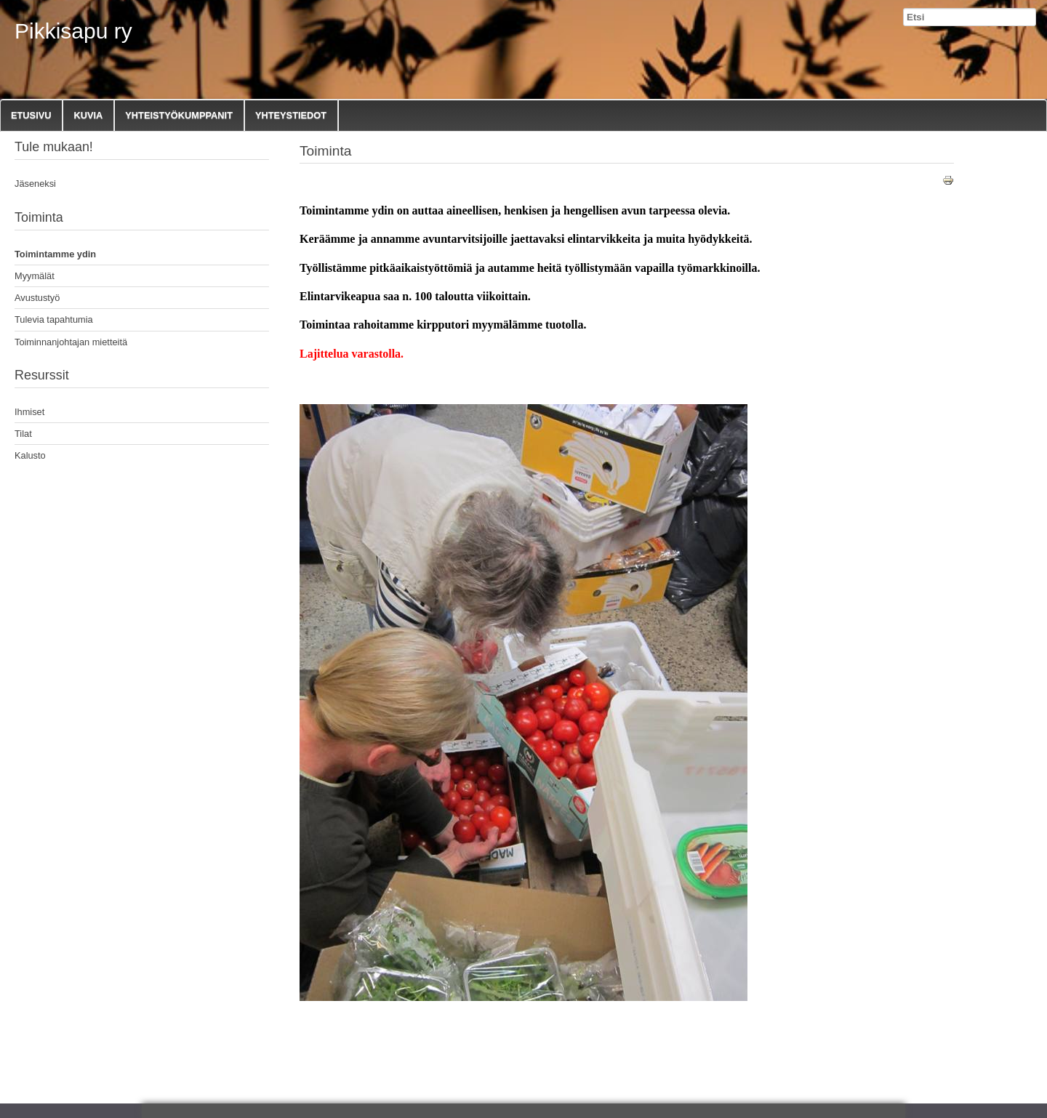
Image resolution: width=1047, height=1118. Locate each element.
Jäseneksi (35, 183)
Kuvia (88, 115)
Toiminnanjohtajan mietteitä (71, 342)
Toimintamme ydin (55, 254)
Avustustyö (37, 297)
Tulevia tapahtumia (54, 319)
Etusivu (31, 115)
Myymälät (35, 275)
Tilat (23, 433)
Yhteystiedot (290, 115)
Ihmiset (29, 411)
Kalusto (30, 455)
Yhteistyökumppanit (179, 115)
